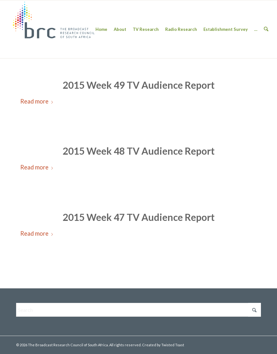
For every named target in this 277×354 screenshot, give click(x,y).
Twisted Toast (172, 345)
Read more (37, 101)
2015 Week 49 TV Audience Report (139, 85)
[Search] (266, 29)
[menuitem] (101, 29)
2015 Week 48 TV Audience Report (139, 151)
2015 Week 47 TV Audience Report (139, 217)
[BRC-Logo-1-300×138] (53, 29)
